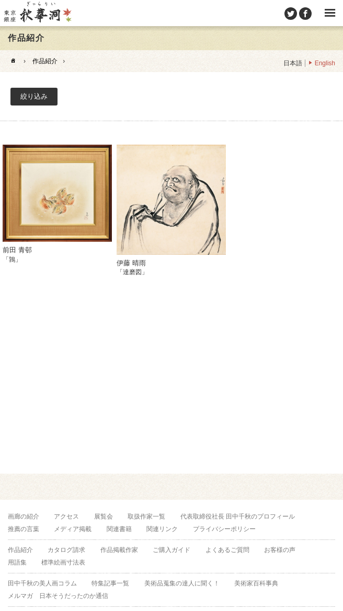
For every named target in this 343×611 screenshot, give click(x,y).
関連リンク (162, 529)
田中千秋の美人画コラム (42, 583)
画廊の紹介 (23, 516)
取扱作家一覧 (146, 516)
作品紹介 (45, 61)
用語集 (17, 562)
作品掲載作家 (119, 550)
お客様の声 (279, 550)
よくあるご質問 (227, 550)
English (325, 63)
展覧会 (103, 516)
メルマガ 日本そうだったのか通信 (58, 596)
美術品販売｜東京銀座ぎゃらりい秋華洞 (37, 13)
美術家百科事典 (256, 583)
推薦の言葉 (23, 529)
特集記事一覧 (110, 583)
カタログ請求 (66, 550)
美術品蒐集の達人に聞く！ (182, 583)
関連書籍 (119, 529)
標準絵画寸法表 (63, 562)
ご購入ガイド (171, 550)
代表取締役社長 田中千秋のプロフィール (237, 516)
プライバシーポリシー (224, 529)
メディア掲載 (73, 529)
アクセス (66, 516)
